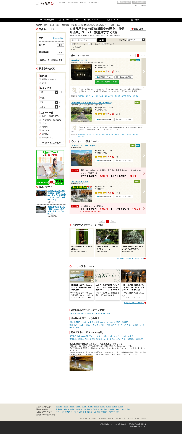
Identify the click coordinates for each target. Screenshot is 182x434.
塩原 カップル (108, 96)
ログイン (136, 5)
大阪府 (96, 407)
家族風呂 (131, 339)
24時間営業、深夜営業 (51, 120)
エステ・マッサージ (118, 325)
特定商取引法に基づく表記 (123, 424)
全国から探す (58, 38)
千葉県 (72, 407)
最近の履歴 (139, 2)
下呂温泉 (86, 409)
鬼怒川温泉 (126, 409)
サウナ (129, 325)
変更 (60, 45)
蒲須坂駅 (117, 96)
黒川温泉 (111, 409)
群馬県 (84, 407)
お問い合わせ (141, 418)
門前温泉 (80, 313)
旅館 (77, 328)
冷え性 (96, 322)
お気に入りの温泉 (124, 2)
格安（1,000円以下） (77, 325)
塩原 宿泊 (81, 96)
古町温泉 (73, 313)
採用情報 (143, 424)
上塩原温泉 (89, 313)
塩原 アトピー (90, 96)
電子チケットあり (79, 44)
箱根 (65, 409)
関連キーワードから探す (45, 415)
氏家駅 (129, 96)
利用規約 (136, 424)
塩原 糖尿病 (82, 134)
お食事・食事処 (87, 322)
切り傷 (72, 328)
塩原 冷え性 (99, 96)
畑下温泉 (106, 313)
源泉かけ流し (91, 325)
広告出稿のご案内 (105, 418)
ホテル (102, 322)
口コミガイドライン (120, 418)
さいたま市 (78, 412)
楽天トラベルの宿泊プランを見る (106, 82)
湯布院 (118, 409)
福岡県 (120, 407)
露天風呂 (77, 322)
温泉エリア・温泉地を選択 (51, 60)
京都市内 (104, 412)
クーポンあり (96, 44)
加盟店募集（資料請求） (88, 418)
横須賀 (67, 412)
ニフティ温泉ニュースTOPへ (134, 303)
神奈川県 (59, 407)
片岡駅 (124, 96)
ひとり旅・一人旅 (103, 325)
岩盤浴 (45, 127)
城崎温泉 (79, 409)
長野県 (108, 407)
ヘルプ (132, 418)
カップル (109, 322)
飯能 (84, 412)
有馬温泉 (71, 409)
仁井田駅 (135, 96)
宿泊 (71, 322)
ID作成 (143, 5)
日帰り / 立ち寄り (49, 79)
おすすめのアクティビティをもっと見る (130, 258)
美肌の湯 (99, 339)
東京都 (90, 407)
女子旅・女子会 (138, 325)
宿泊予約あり (110, 44)
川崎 (62, 412)
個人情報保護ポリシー (106, 424)
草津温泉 (59, 409)
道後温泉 (103, 409)
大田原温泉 (98, 313)
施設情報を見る (104, 77)
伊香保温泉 (95, 409)
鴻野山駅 (81, 136)
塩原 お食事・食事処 (112, 134)
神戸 (118, 412)
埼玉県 (66, 407)
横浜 (57, 412)
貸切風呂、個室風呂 (121, 322)
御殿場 (89, 412)
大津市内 (112, 412)
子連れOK (139, 339)
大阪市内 (96, 412)
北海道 (102, 407)
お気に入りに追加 (125, 77)
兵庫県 (78, 407)
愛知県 (114, 407)
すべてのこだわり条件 (51, 143)
